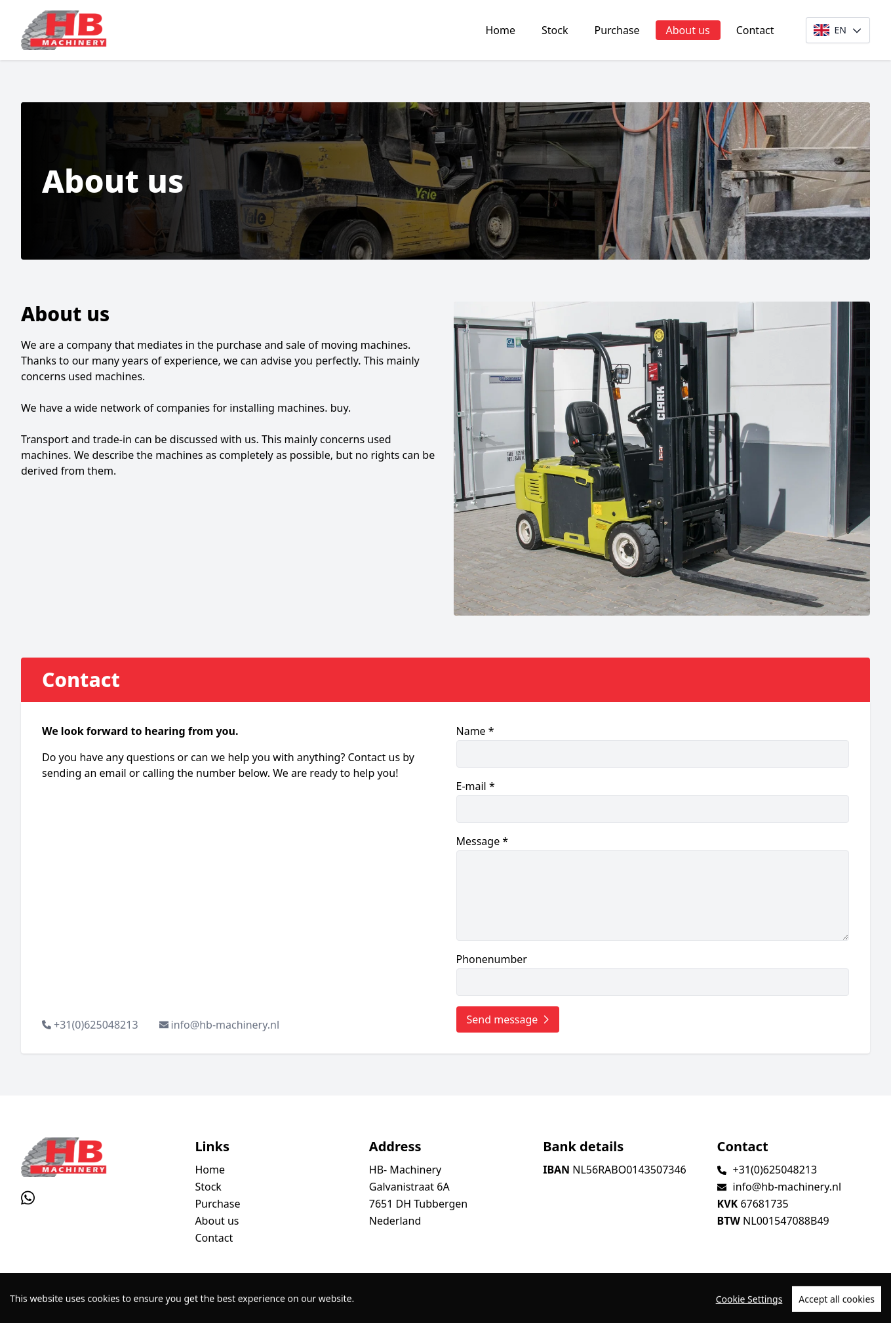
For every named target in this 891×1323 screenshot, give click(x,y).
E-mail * (653, 801)
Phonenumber (653, 974)
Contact (755, 30)
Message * (653, 887)
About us (688, 30)
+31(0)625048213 (96, 1024)
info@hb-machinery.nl (225, 1024)
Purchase (616, 30)
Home (500, 30)
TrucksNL (91, 1305)
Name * (653, 746)
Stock (555, 30)
